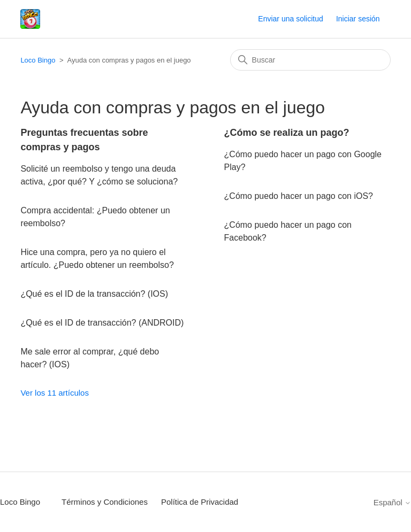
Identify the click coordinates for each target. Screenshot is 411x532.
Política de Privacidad (199, 501)
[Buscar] (310, 60)
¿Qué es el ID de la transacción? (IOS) (94, 293)
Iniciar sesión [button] (358, 18)
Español (392, 502)
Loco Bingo (37, 60)
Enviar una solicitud (290, 18)
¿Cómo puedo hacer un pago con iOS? (298, 196)
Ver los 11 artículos (54, 392)
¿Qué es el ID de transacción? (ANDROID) (102, 322)
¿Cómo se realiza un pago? (286, 132)
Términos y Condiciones (105, 501)
